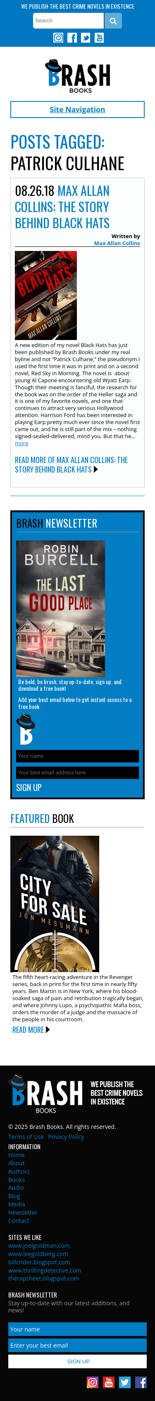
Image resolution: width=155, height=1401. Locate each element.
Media (16, 1204)
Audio (16, 1187)
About (16, 1163)
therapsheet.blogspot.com (43, 1278)
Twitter (85, 38)
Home (16, 1155)
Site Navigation (77, 109)
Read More (28, 1029)
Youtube (99, 38)
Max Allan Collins (117, 243)
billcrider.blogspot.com (39, 1262)
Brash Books (77, 76)
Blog (14, 1196)
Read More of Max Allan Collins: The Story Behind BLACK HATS (71, 464)
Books (16, 1180)
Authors (19, 1171)
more (21, 443)
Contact (18, 1221)
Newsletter (23, 1212)
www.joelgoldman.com (39, 1245)
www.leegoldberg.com (38, 1254)
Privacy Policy (66, 1137)
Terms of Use (26, 1137)
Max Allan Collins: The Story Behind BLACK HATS (62, 206)
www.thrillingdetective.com (44, 1270)
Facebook (72, 38)
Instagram (58, 38)
